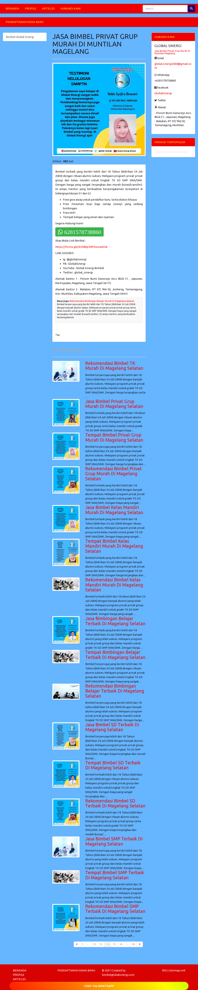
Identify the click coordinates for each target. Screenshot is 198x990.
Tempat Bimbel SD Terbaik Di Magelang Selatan (113, 765)
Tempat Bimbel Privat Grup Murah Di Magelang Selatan (114, 437)
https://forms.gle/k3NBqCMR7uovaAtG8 (81, 246)
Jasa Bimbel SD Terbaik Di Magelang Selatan (112, 727)
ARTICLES (48, 8)
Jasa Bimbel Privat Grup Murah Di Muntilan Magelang (172, 52)
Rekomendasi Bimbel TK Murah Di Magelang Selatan (114, 366)
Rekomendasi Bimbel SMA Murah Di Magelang (171, 152)
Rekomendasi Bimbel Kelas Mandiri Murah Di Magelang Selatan (114, 584)
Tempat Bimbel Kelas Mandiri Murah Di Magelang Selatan (114, 546)
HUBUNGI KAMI (70, 8)
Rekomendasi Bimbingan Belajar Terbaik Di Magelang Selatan (114, 691)
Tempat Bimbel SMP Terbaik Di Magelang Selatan (114, 875)
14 (108, 943)
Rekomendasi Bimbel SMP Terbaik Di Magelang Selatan (115, 909)
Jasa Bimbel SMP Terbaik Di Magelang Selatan (113, 841)
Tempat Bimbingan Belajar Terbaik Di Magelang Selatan (115, 655)
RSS (164, 970)
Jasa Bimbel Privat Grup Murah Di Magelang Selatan (114, 404)
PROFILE (30, 8)
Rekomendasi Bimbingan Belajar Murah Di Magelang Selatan (102, 301)
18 (133, 944)
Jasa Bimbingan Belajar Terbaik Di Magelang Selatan (115, 621)
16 (121, 944)
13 (101, 944)
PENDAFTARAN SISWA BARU (24, 22)
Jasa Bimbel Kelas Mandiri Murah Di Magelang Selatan (114, 510)
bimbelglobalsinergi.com (118, 974)
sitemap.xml (177, 970)
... (88, 944)
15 (114, 944)
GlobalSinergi (163, 93)
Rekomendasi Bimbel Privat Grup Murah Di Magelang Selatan (113, 473)
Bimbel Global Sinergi (20, 36)
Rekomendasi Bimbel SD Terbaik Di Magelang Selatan (115, 803)
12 (94, 944)
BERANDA (12, 8)
